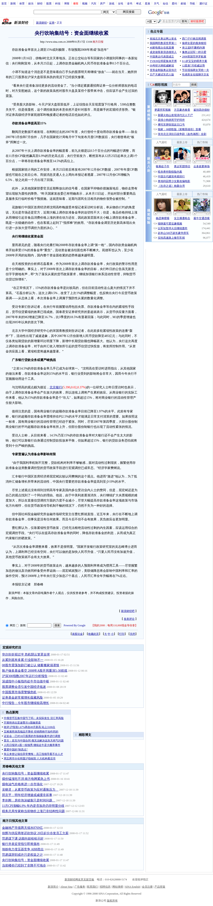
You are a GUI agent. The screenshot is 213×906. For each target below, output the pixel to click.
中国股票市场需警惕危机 (19, 692)
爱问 (174, 3)
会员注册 (147, 886)
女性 (120, 3)
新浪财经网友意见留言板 (79, 879)
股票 (49, 3)
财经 (40, 3)
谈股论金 (77, 634)
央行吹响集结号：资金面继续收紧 (25, 773)
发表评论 (129, 618)
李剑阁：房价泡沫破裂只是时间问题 (28, 800)
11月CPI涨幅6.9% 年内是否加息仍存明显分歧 (33, 805)
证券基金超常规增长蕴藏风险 (22, 697)
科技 (58, 3)
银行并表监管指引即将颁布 (21, 844)
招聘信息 (105, 886)
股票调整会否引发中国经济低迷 (24, 686)
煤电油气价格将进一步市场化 (22, 784)
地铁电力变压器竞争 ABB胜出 (23, 849)
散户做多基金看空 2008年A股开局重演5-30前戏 (34, 670)
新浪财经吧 (128, 611)
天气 (156, 3)
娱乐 (31, 3)
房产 (102, 3)
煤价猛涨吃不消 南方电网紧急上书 (26, 779)
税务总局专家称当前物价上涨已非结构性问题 (33, 811)
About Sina (66, 886)
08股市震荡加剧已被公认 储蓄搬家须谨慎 (30, 665)
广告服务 (79, 886)
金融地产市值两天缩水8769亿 (22, 827)
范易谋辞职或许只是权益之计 (22, 854)
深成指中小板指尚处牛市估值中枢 (25, 681)
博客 (67, 3)
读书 (129, 3)
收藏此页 (93, 634)
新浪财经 (41, 22)
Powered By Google (74, 625)
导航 (192, 3)
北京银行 (56, 387)
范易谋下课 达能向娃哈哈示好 (23, 838)
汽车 (93, 3)
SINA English (132, 886)
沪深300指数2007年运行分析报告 (25, 676)
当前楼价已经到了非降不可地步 (24, 865)
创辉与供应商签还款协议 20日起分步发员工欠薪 (35, 833)
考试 (138, 3)
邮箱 (183, 3)
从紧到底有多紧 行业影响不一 (23, 660)
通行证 (203, 3)
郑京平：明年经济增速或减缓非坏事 (27, 795)
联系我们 (92, 886)
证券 (51, 22)
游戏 (111, 3)
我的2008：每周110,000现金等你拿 (114, 625)
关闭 (132, 634)
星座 (147, 3)
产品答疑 (159, 886)
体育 (22, 3)
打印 (121, 634)
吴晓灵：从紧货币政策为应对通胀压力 (30, 789)
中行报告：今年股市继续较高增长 (25, 703)
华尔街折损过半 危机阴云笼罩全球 (26, 654)
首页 (4, 3)
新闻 (13, 3)
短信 (165, 3)
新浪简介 (53, 886)
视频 (84, 3)
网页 (12, 625)
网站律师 (117, 886)
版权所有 (112, 900)
